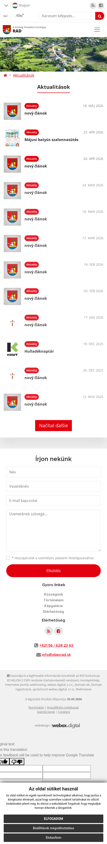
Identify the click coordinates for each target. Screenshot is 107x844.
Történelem (53, 600)
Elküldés (53, 570)
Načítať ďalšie (53, 425)
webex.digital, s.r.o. (60, 685)
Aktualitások (23, 75)
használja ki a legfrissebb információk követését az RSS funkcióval (53, 676)
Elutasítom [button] (53, 837)
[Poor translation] (16, 761)
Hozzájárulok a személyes (53, 558)
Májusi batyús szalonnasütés (51, 139)
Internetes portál (16, 685)
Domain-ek (82, 685)
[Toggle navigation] (97, 29)
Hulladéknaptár (39, 351)
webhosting (38, 685)
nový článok (35, 113)
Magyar (21, 5)
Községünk (53, 594)
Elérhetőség (53, 612)
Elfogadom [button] (53, 819)
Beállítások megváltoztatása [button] (53, 828)
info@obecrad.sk (56, 655)
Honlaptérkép (89, 680)
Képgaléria (53, 606)
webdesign (42, 725)
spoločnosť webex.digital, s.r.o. (53, 689)
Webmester (84, 689)
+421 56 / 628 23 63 (56, 645)
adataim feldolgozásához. (75, 558)
